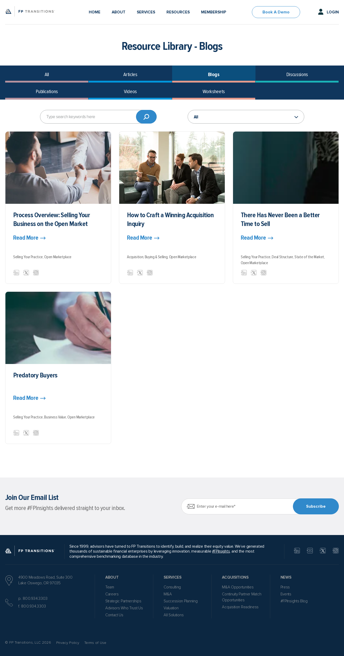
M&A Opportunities (237, 587)
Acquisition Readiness (240, 607)
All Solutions (173, 615)
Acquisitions (235, 577)
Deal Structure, (283, 257)
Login (333, 12)
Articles (130, 74)
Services (146, 12)
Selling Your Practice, (28, 257)
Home (94, 12)
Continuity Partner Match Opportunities (241, 597)
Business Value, (55, 417)
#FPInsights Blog (294, 601)
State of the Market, (309, 257)
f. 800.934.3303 (32, 606)
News (286, 577)
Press (285, 587)
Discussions (297, 74)
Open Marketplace (57, 257)
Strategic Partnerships (123, 601)
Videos (130, 91)
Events (286, 594)
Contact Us (114, 615)
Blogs (214, 74)
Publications (47, 91)
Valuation (171, 608)
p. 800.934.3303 (33, 598)
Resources (178, 12)
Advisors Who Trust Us (124, 608)
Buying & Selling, (157, 257)
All (47, 74)
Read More (25, 237)
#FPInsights (221, 551)
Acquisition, (136, 257)
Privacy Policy (67, 643)
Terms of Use (95, 643)
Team (109, 587)
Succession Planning (180, 601)
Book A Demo (276, 12)
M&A (168, 594)
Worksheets (214, 91)
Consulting (172, 587)
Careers (112, 594)
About (118, 12)
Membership (213, 12)
